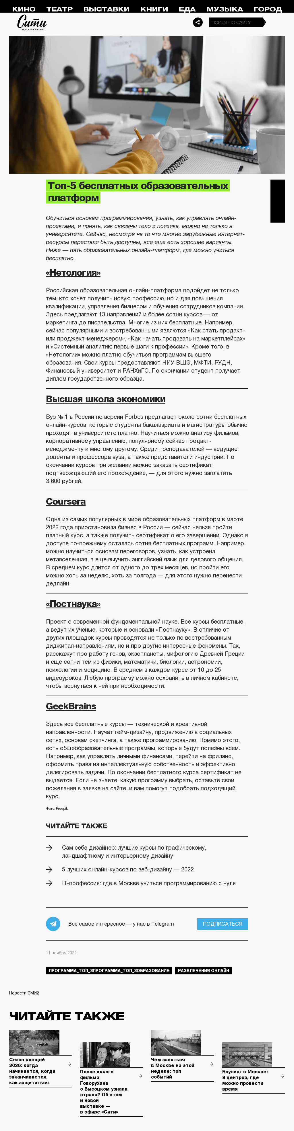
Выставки (106, 9)
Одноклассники (277, 215)
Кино (23, 9)
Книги (154, 9)
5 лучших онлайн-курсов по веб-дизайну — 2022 (128, 869)
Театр (59, 9)
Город (268, 9)
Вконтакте (277, 201)
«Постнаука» (73, 604)
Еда (187, 9)
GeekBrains (71, 706)
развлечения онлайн (203, 970)
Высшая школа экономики (105, 399)
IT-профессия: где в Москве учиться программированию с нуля (149, 883)
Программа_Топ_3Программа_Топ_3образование (109, 970)
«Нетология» (73, 272)
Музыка (224, 9)
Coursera (66, 501)
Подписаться (222, 924)
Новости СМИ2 (24, 993)
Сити (32, 22)
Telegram (277, 187)
